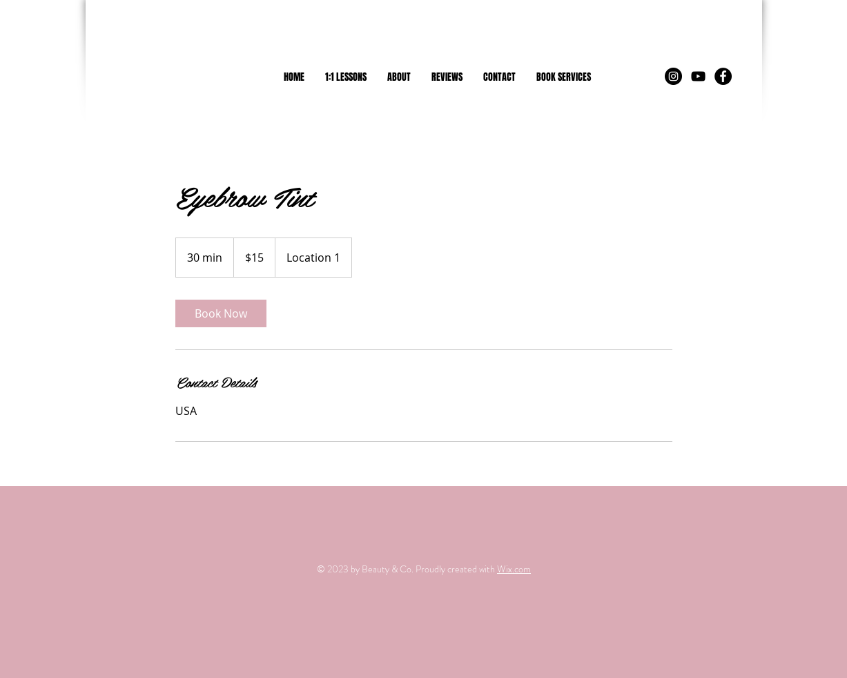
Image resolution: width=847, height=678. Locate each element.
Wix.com (514, 569)
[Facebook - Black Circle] (723, 76)
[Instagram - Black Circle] (673, 76)
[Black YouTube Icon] (698, 76)
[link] (220, 313)
